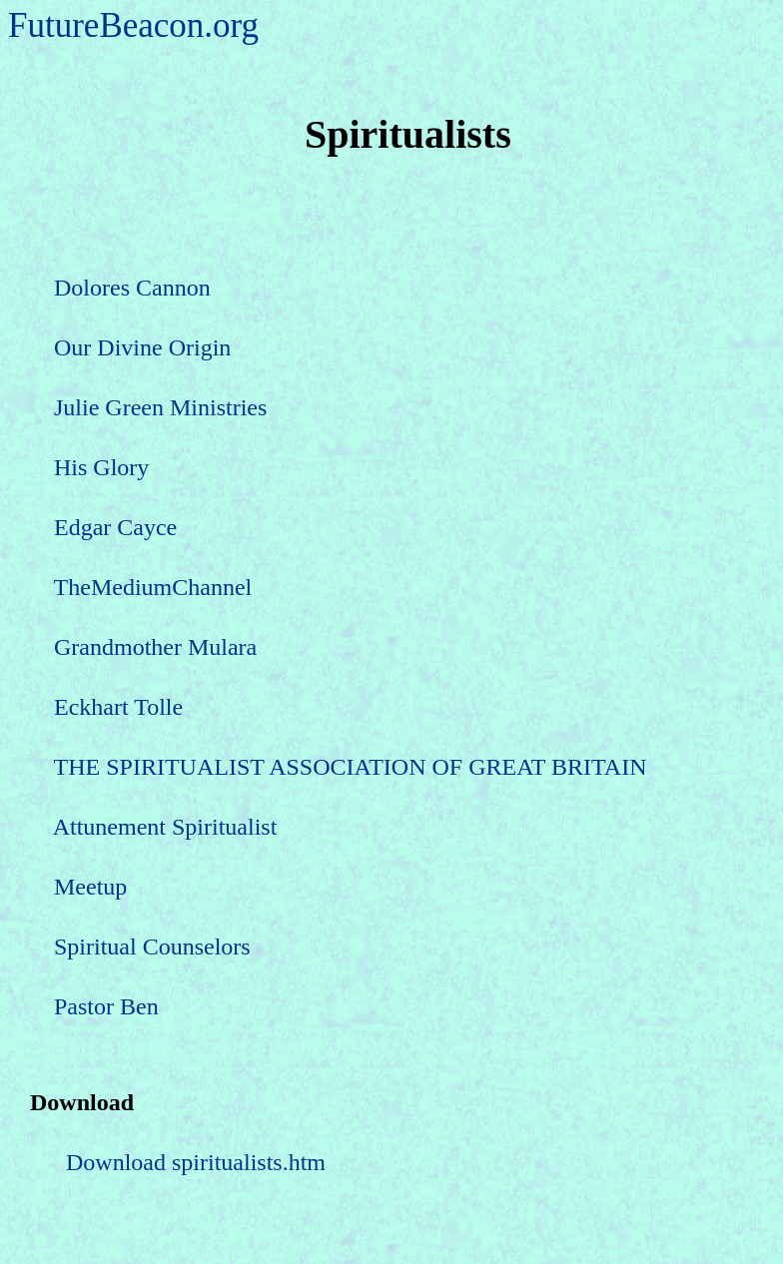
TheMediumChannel (153, 587)
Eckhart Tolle (118, 707)
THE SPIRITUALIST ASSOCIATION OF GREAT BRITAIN (350, 767)
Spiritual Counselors (152, 946)
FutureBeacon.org (133, 25)
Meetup (90, 887)
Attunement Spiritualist (165, 827)
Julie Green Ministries (160, 407)
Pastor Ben (106, 1006)
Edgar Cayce (115, 527)
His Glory (101, 467)
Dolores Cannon (132, 288)
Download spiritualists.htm (196, 1162)
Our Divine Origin (142, 347)
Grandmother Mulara (155, 647)
